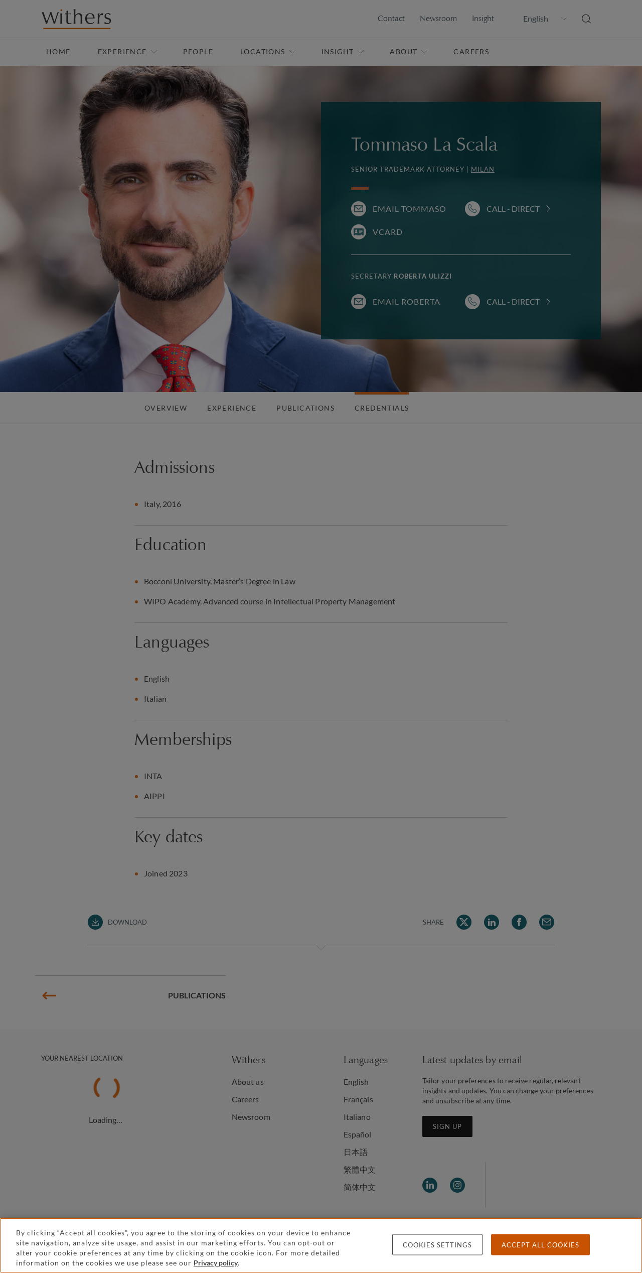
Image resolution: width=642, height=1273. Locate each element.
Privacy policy (216, 1262)
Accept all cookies (540, 1245)
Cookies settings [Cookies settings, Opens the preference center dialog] (437, 1245)
